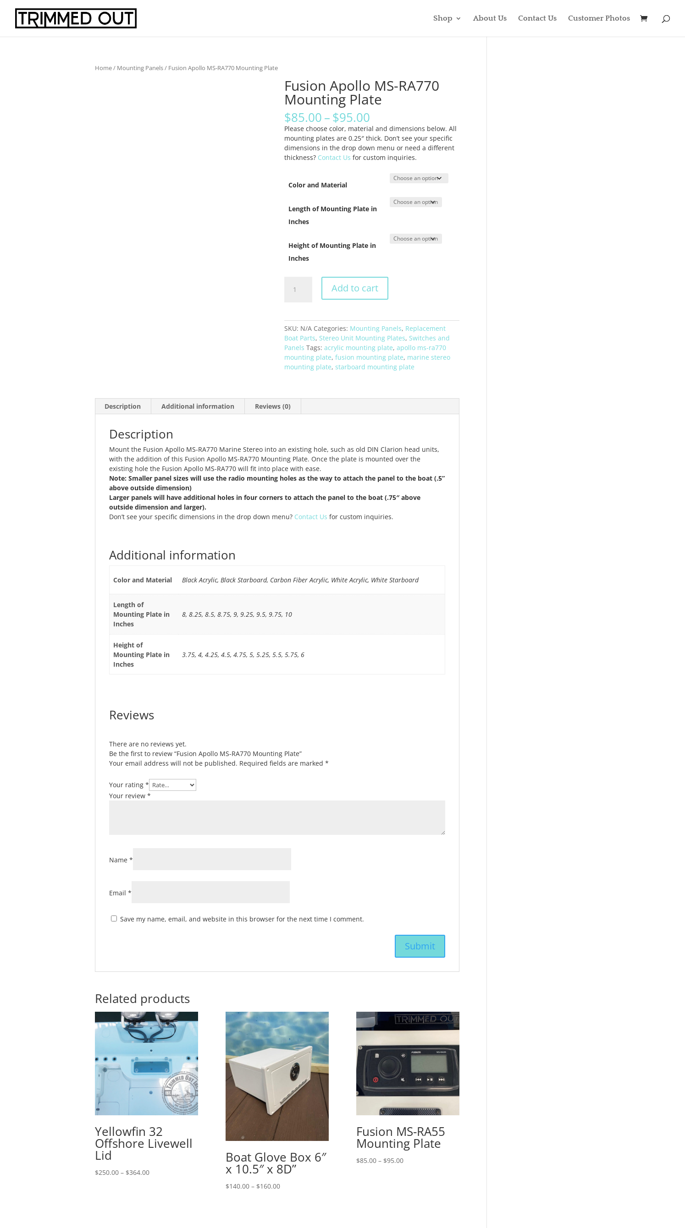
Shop (443, 18)
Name (121, 859)
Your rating (129, 784)
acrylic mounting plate (358, 347)
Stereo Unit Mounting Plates (362, 338)
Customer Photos (599, 18)
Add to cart (354, 288)
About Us (490, 18)
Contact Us (537, 18)
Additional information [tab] (197, 406)
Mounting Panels (140, 68)
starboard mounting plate (374, 366)
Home (103, 68)
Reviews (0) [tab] (273, 406)
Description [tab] (123, 406)
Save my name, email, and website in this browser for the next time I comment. (242, 919)
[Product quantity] (298, 289)
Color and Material (317, 185)
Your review (130, 795)
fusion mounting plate (369, 357)
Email (120, 892)
